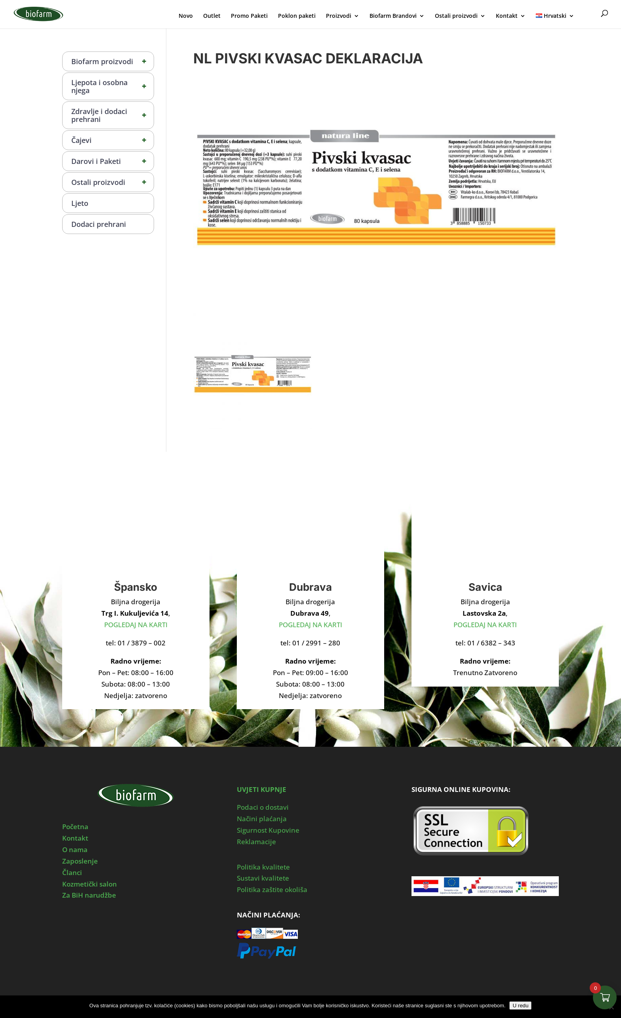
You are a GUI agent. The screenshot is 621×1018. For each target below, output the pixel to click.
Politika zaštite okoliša (272, 889)
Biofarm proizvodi (112, 61)
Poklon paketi (297, 16)
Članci (72, 872)
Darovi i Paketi (112, 161)
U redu (520, 1005)
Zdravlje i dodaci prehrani (112, 115)
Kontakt (507, 16)
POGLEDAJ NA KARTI (136, 624)
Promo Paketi (249, 16)
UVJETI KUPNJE (261, 789)
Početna (75, 826)
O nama (75, 849)
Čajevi (112, 140)
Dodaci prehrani (98, 224)
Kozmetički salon (89, 884)
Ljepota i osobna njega (112, 86)
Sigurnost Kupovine (268, 830)
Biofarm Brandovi (393, 16)
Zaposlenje (80, 861)
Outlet (212, 16)
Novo (186, 16)
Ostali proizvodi (456, 16)
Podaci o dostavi (263, 807)
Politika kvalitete (263, 866)
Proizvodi (338, 16)
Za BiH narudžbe (89, 895)
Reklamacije (256, 841)
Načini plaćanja (262, 818)
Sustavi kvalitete (263, 878)
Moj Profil (588, 15)
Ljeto (79, 203)
